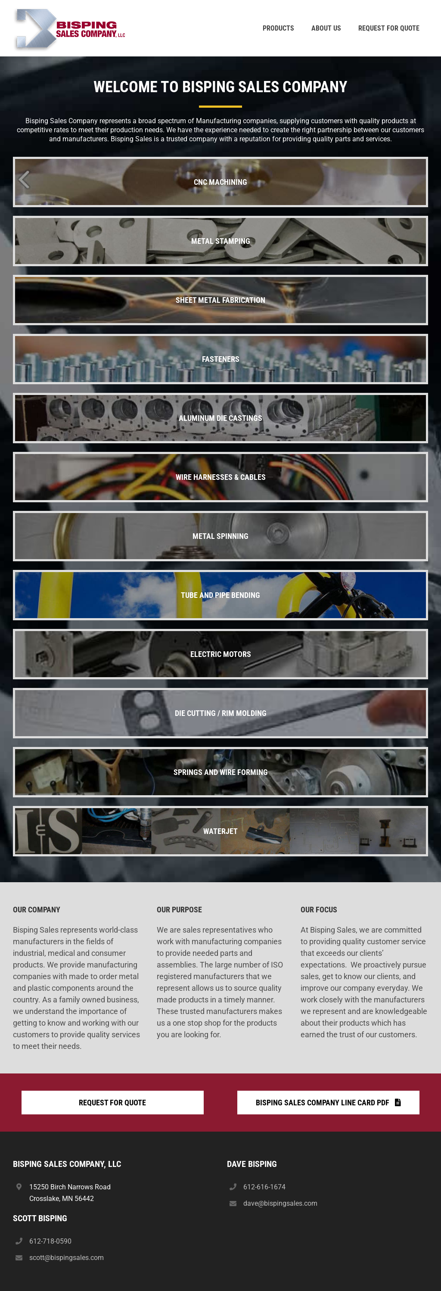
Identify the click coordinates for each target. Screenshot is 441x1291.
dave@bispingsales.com (280, 1203)
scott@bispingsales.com (66, 1258)
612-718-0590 (50, 1241)
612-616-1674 (264, 1187)
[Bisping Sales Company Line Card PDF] (328, 1102)
